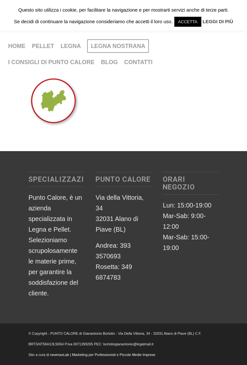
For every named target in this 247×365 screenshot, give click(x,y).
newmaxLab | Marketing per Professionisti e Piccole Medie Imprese (103, 355)
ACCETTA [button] (187, 21)
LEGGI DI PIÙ (218, 21)
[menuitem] (17, 46)
